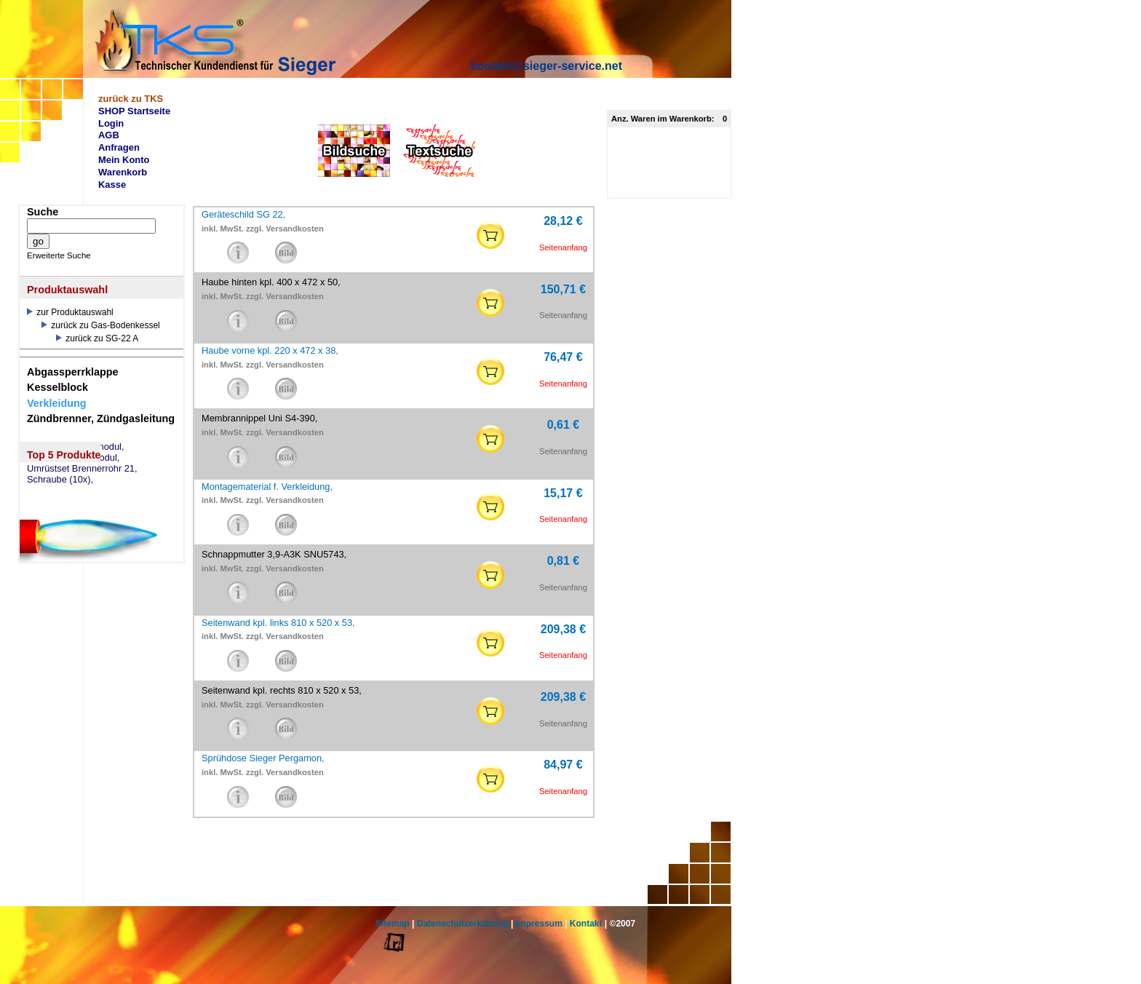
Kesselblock (57, 387)
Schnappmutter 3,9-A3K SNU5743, (274, 554)
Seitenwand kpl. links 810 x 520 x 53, (278, 622)
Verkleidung (57, 403)
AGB (108, 135)
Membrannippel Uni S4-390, (259, 418)
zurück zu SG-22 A (97, 338)
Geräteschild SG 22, (243, 214)
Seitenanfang (563, 247)
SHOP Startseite (134, 111)
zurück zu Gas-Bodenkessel (100, 325)
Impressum (539, 923)
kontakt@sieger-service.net (546, 66)
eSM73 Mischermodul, (73, 458)
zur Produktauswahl (70, 312)
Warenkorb (122, 172)
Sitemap (392, 923)
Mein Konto (124, 159)
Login (111, 123)
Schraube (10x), (60, 480)
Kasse (112, 184)
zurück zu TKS (130, 98)
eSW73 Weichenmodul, (75, 447)
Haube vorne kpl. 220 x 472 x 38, (270, 350)
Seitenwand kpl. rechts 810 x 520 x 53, (282, 690)
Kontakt (586, 923)
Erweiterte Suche (59, 255)
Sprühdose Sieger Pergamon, (263, 758)
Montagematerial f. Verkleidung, (267, 486)
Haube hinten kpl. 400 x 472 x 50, (271, 282)
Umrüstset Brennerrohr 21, (82, 469)
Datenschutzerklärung (463, 923)
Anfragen (119, 147)
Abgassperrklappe (73, 372)
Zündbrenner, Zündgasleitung (101, 418)
